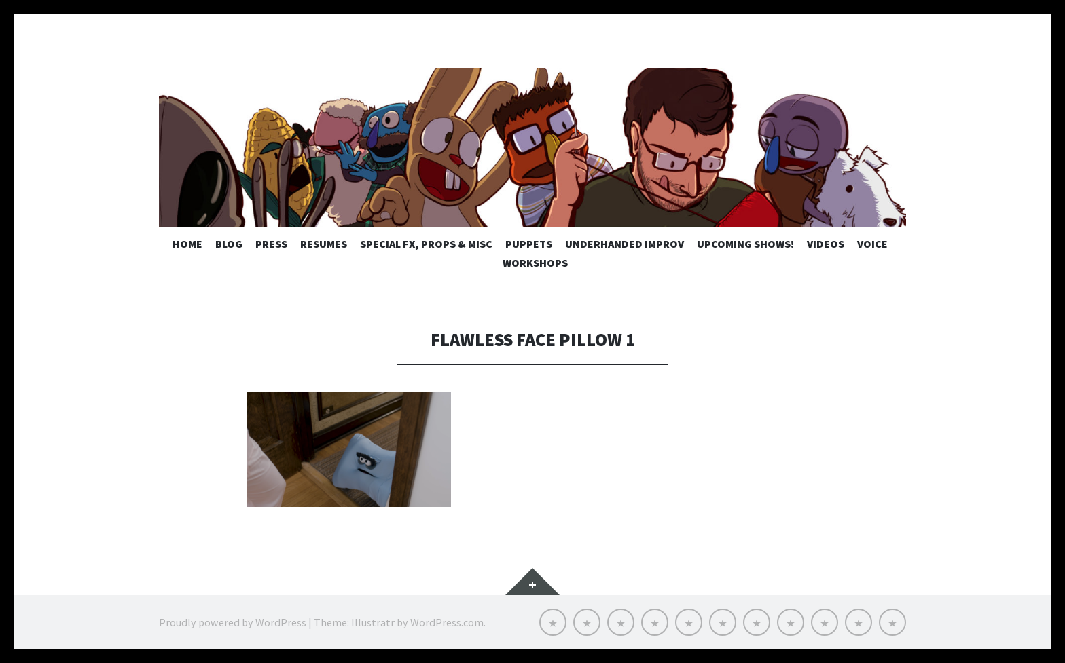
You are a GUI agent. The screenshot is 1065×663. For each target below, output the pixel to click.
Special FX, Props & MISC (426, 243)
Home (187, 243)
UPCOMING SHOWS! (745, 243)
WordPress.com (447, 622)
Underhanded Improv (624, 243)
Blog (228, 243)
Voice (872, 243)
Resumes (323, 243)
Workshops (535, 262)
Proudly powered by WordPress (232, 622)
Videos (825, 243)
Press (271, 243)
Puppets (528, 243)
